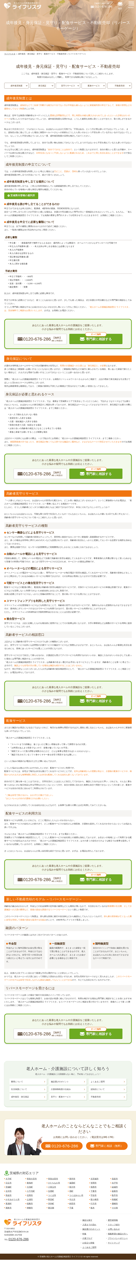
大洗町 (30, 1187)
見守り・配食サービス (61, 1097)
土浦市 (30, 1199)
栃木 (93, 1208)
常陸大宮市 (32, 1179)
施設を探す (87, 1220)
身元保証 (42, 86)
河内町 (51, 1203)
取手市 (115, 1195)
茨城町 (9, 1187)
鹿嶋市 (115, 1203)
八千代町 (31, 1191)
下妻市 (94, 1191)
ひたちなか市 (54, 1183)
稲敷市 (30, 1203)
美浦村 (9, 1203)
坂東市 (115, 1191)
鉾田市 (72, 1203)
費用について (17, 1081)
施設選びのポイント (60, 1081)
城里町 (72, 1183)
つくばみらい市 (76, 1195)
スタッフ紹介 (114, 1225)
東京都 (51, 1208)
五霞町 (51, 1191)
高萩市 (115, 1179)
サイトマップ (114, 1243)
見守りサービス (68, 86)
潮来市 (9, 1208)
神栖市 (30, 1208)
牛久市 (72, 1199)
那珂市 (72, 1179)
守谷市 (94, 1195)
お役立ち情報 (88, 1243)
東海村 (30, 1183)
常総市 (9, 1195)
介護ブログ (87, 1238)
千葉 (71, 1208)
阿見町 (51, 1199)
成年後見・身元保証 (20, 1097)
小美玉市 (52, 1187)
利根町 (115, 1199)
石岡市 (30, 1195)
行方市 (94, 1203)
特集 (84, 1234)
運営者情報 (113, 1220)
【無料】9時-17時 (101, 5)
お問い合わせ (114, 1229)
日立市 (9, 1183)
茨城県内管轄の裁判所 (22, 195)
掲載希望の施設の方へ (118, 1234)
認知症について (98, 1089)
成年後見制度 (16, 86)
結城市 (115, 1187)
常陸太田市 (53, 1179)
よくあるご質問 (98, 1081)
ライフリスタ (9, 54)
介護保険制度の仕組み (61, 1089)
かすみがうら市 (13, 1199)
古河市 (9, 1191)
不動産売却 (120, 86)
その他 (115, 1208)
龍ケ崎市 (95, 1199)
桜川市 (72, 1187)
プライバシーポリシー (118, 1238)
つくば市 (52, 1195)
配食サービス (94, 86)
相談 (120, 8)
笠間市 (94, 1183)
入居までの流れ (89, 1225)
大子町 (9, 1179)
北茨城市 (95, 1179)
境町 (71, 1191)
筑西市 (94, 1187)
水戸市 (115, 1183)
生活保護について (19, 1089)
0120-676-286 (18, 1239)
